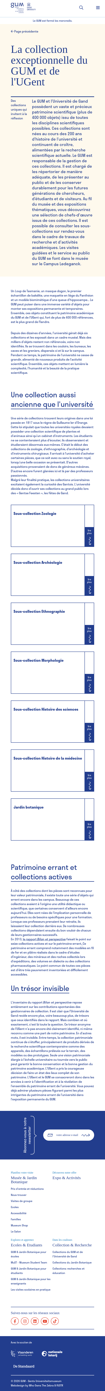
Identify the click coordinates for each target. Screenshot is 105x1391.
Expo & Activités (73, 1175)
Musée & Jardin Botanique (31, 1177)
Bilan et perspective (51, 939)
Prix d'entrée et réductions (27, 1189)
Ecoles (15, 1207)
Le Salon (16, 1231)
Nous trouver (18, 1195)
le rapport (30, 939)
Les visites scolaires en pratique (30, 1289)
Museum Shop (19, 1225)
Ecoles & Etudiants (31, 1243)
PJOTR (60, 1385)
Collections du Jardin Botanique (72, 1262)
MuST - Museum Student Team (29, 1262)
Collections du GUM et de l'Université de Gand (67, 1254)
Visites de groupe (21, 1201)
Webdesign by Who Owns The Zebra (32, 1385)
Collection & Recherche (73, 1243)
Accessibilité (18, 1213)
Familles (16, 1219)
